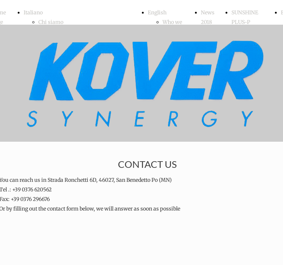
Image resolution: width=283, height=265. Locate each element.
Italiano (33, 12)
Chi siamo (50, 22)
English (157, 12)
